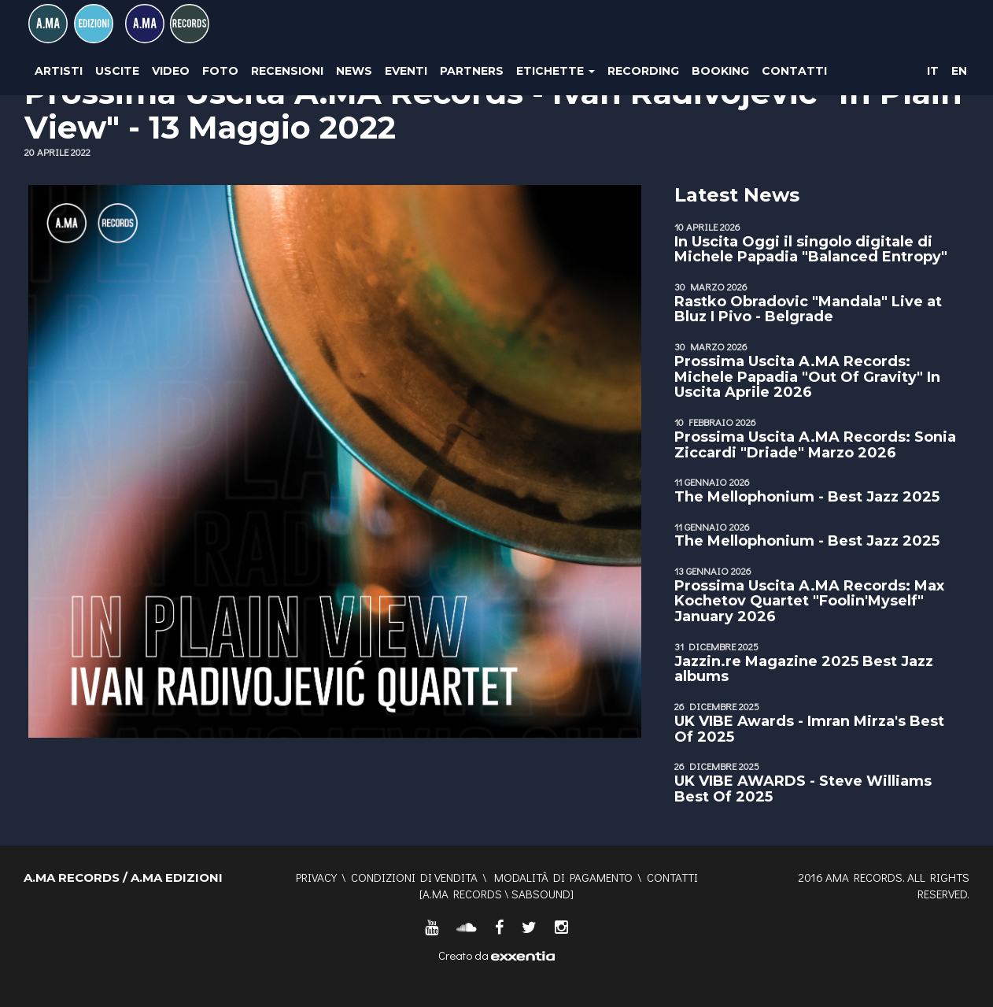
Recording (643, 71)
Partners (472, 71)
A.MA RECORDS (462, 893)
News (354, 71)
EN (959, 71)
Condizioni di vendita (414, 877)
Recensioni (287, 71)
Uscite (117, 71)
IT (933, 71)
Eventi (406, 71)
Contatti (794, 71)
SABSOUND (540, 893)
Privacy (316, 877)
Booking (720, 71)
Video (171, 71)
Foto (220, 71)
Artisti (59, 71)
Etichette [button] (555, 71)
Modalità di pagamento (563, 877)
